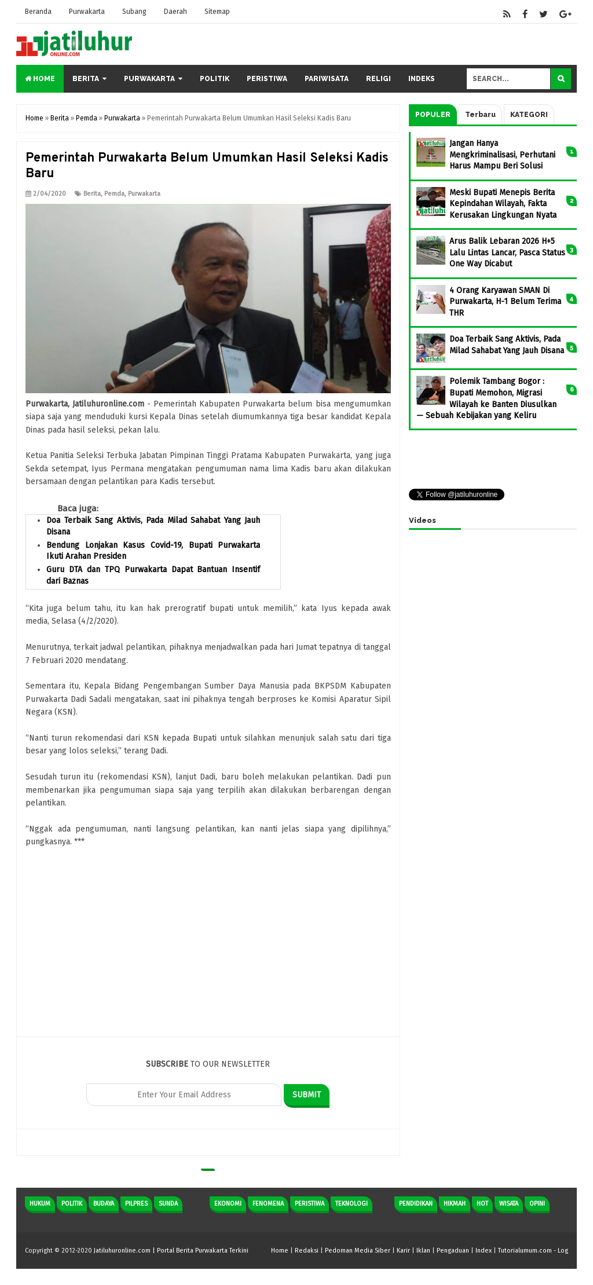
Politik (214, 79)
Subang (134, 12)
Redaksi (307, 1250)
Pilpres (136, 1203)
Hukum (40, 1203)
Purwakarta (87, 12)
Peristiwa (267, 79)
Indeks (421, 79)
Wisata (508, 1203)
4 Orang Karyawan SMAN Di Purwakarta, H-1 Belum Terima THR (505, 301)
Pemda (114, 193)
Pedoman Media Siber (357, 1250)
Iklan (423, 1250)
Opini (537, 1203)
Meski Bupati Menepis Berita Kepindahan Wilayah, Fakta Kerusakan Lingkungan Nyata (503, 204)
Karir (403, 1250)
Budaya (103, 1203)
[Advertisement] (208, 955)
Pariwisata (327, 79)
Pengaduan (453, 1250)
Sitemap (217, 12)
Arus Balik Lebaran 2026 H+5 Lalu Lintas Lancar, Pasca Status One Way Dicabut (507, 252)
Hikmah (455, 1203)
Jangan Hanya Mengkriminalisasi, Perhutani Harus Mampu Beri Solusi (502, 154)
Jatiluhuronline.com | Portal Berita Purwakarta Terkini (171, 1250)
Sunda (168, 1203)
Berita (85, 79)
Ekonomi (227, 1203)
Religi (378, 79)
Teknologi (351, 1203)
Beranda (38, 12)
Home (40, 79)
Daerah (175, 12)
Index (483, 1250)
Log (563, 1250)
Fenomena (268, 1203)
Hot (482, 1203)
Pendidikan (416, 1203)
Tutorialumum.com (525, 1250)
